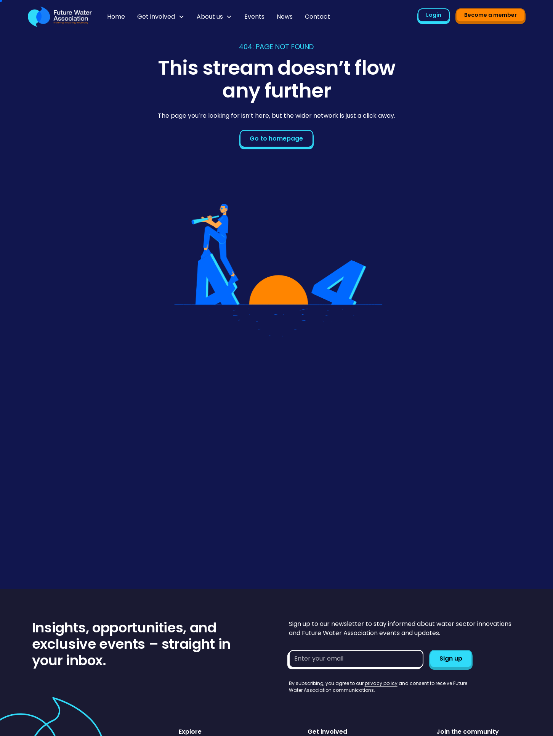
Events (254, 16)
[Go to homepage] (60, 16)
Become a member (490, 15)
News (285, 16)
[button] (160, 16)
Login (433, 15)
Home (116, 16)
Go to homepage (276, 138)
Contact (317, 16)
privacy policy (381, 683)
